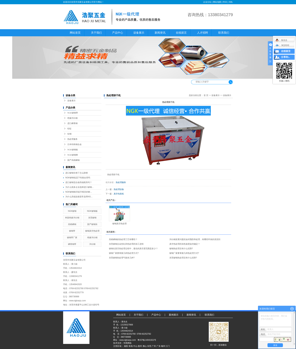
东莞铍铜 (92, 217)
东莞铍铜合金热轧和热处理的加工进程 (126, 244)
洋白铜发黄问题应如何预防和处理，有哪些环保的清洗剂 (194, 239)
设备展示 (138, 32)
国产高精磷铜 (73, 160)
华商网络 (127, 343)
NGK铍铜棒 (72, 155)
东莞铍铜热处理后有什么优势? (183, 258)
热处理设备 (119, 189)
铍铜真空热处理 (92, 231)
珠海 (131, 346)
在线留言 (181, 32)
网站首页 (75, 32)
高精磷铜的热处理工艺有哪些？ (123, 239)
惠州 (140, 346)
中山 (135, 346)
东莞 (149, 346)
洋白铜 (92, 244)
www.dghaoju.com (127, 340)
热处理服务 (72, 139)
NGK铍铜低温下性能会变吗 (77, 177)
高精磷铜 (72, 224)
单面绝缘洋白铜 (72, 217)
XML (231, 2)
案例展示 (173, 314)
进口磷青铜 (72, 123)
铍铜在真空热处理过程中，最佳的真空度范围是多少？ (133, 248)
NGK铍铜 (72, 211)
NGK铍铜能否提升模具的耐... (78, 192)
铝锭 (69, 128)
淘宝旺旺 (282, 45)
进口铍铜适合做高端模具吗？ (78, 182)
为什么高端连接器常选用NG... (78, 196)
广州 (154, 346)
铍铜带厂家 (72, 237)
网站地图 (217, 2)
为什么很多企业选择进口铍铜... (79, 187)
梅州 (163, 346)
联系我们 (223, 32)
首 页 (206, 95)
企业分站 (207, 2)
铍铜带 (72, 231)
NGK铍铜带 (72, 113)
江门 (168, 346)
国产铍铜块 (92, 224)
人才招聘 (202, 32)
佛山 (145, 346)
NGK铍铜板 (72, 149)
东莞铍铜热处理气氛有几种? (122, 258)
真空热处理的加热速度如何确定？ (184, 244)
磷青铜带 (72, 244)
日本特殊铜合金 (74, 144)
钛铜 (69, 134)
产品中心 (117, 32)
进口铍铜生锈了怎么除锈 (76, 173)
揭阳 (126, 346)
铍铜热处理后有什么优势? (181, 248)
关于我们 (96, 32)
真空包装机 (119, 194)
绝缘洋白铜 (72, 118)
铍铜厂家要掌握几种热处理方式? (124, 253)
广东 (158, 346)
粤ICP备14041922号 (146, 340)
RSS (225, 2)
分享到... (285, 57)
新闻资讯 (160, 32)
